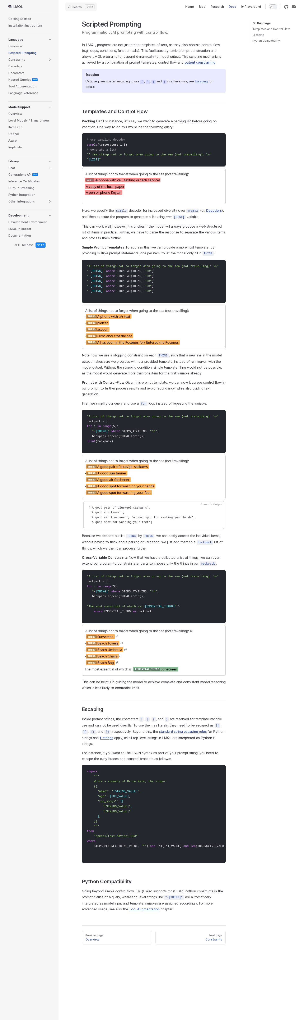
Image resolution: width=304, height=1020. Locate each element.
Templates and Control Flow (271, 29)
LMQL (15, 6)
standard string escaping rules (183, 724)
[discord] (294, 6)
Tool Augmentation (144, 902)
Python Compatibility (266, 40)
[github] (286, 6)
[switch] (273, 6)
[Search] (81, 7)
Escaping (258, 34)
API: (17, 245)
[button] (30, 39)
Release (28, 245)
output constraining (200, 62)
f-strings (106, 731)
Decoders (214, 210)
